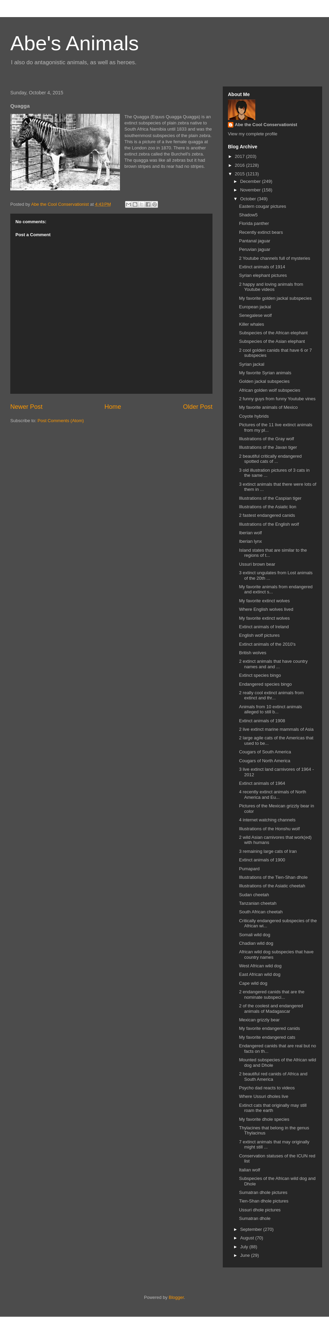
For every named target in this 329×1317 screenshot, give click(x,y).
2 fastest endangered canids (267, 515)
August (247, 1237)
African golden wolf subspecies (269, 390)
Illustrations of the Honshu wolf (269, 828)
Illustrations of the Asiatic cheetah (272, 885)
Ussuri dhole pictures (259, 1209)
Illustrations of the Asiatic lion (267, 506)
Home (113, 406)
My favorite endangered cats (267, 1037)
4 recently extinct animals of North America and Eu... (272, 794)
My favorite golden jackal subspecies (275, 298)
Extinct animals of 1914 (262, 266)
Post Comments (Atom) (61, 420)
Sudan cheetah (254, 894)
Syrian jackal (251, 364)
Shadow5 (248, 214)
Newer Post (26, 406)
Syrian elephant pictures (263, 275)
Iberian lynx (250, 541)
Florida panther (254, 223)
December (251, 181)
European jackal (255, 306)
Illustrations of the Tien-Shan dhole (273, 877)
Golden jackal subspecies (264, 381)
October (248, 198)
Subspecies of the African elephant (273, 332)
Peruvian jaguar (254, 249)
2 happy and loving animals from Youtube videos (271, 287)
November (251, 189)
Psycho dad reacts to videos (267, 1087)
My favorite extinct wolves (264, 600)
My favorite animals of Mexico (268, 407)
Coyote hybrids (254, 416)
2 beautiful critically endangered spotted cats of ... (270, 459)
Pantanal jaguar (254, 240)
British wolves (252, 652)
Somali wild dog (254, 934)
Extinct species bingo (260, 675)
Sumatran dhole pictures (263, 1192)
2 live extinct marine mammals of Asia (276, 729)
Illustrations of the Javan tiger (268, 447)
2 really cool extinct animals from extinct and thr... (271, 695)
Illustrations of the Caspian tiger (270, 498)
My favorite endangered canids (269, 1028)
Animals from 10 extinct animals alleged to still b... (270, 709)
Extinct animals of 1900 (262, 859)
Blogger (176, 1297)
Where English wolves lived (266, 609)
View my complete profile (252, 133)
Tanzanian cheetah (257, 903)
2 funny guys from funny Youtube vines (277, 398)
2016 (240, 165)
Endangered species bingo (265, 684)
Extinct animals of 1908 (262, 720)
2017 (240, 156)
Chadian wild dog (256, 943)
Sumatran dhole (254, 1218)
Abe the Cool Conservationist (266, 124)
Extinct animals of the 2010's (267, 644)
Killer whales (251, 324)
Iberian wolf (250, 532)
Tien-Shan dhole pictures (263, 1201)
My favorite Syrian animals (265, 372)
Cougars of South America (265, 751)
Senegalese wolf (255, 315)
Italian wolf (249, 1169)
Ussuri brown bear (257, 564)
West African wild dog (260, 965)
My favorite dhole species (264, 1119)
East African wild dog (259, 974)
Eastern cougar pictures (262, 206)
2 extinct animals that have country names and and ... (273, 664)
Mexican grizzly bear (259, 1019)
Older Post (197, 406)
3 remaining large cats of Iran (267, 851)
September (251, 1229)
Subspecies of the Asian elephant (272, 341)
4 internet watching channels (267, 819)
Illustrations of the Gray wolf (266, 438)
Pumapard (249, 868)
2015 (240, 173)
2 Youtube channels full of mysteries (274, 258)
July (244, 1246)
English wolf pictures (259, 635)
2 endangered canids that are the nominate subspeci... (271, 994)
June (245, 1255)
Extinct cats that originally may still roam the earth (272, 1108)
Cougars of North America (264, 760)
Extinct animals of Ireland (264, 626)
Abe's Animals (74, 43)
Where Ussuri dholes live (263, 1096)
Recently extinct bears (261, 232)
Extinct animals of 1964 (262, 783)
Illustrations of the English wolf (269, 524)
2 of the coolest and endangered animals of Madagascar (271, 1008)
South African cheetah (260, 911)
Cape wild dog (253, 983)
